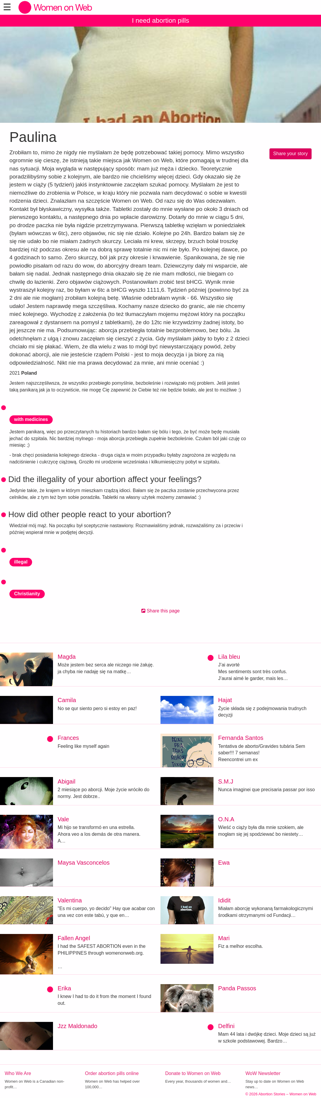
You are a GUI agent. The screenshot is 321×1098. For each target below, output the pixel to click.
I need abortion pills (160, 20)
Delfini (226, 1026)
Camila (67, 700)
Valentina (70, 900)
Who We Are (18, 1073)
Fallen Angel (74, 938)
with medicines (31, 419)
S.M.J (225, 781)
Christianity (27, 593)
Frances (68, 738)
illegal (20, 561)
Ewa (224, 862)
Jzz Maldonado (77, 1026)
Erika (64, 988)
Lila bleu (229, 656)
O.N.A (226, 819)
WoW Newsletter (263, 1073)
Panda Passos (237, 988)
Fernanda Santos (240, 738)
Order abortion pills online (112, 1073)
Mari (224, 938)
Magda (67, 656)
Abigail (66, 781)
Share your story (290, 153)
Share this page (160, 610)
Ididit (224, 900)
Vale (63, 819)
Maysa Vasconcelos (84, 862)
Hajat (225, 700)
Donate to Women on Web (193, 1073)
